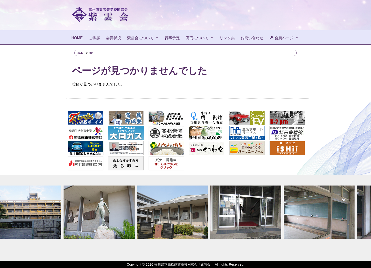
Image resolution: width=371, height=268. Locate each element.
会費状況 (113, 38)
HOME (77, 38)
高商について (200, 37)
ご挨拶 (94, 38)
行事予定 (172, 38)
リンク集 (227, 38)
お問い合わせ (252, 38)
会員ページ (286, 37)
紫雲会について (143, 37)
